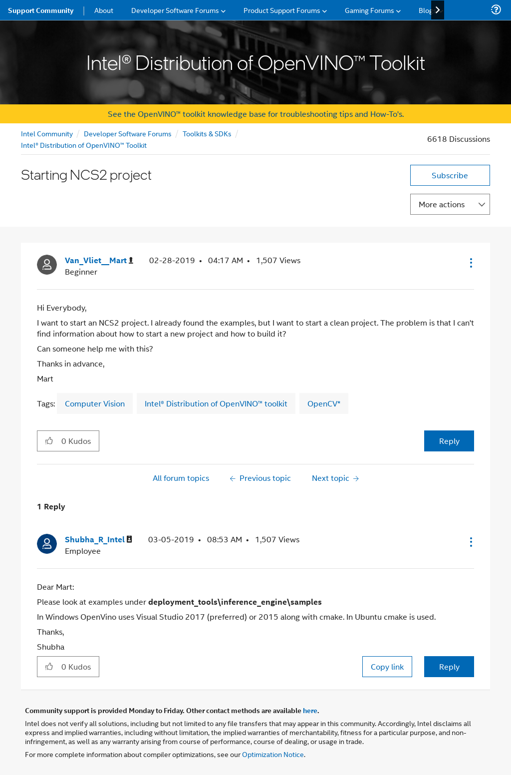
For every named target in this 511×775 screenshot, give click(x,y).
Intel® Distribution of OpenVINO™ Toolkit (84, 144)
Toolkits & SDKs (207, 133)
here (310, 710)
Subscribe (450, 175)
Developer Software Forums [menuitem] (175, 9)
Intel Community (47, 133)
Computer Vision (95, 403)
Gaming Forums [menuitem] (369, 9)
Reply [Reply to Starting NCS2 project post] (449, 440)
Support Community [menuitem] (40, 9)
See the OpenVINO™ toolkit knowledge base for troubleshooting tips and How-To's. (256, 113)
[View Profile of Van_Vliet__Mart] (99, 260)
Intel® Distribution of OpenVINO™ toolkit (216, 403)
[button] (470, 263)
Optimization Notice (273, 754)
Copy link (387, 666)
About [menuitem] (103, 9)
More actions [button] (442, 204)
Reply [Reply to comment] (449, 666)
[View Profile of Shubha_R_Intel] (98, 539)
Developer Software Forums (128, 133)
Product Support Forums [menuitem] (282, 9)
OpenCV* (323, 403)
